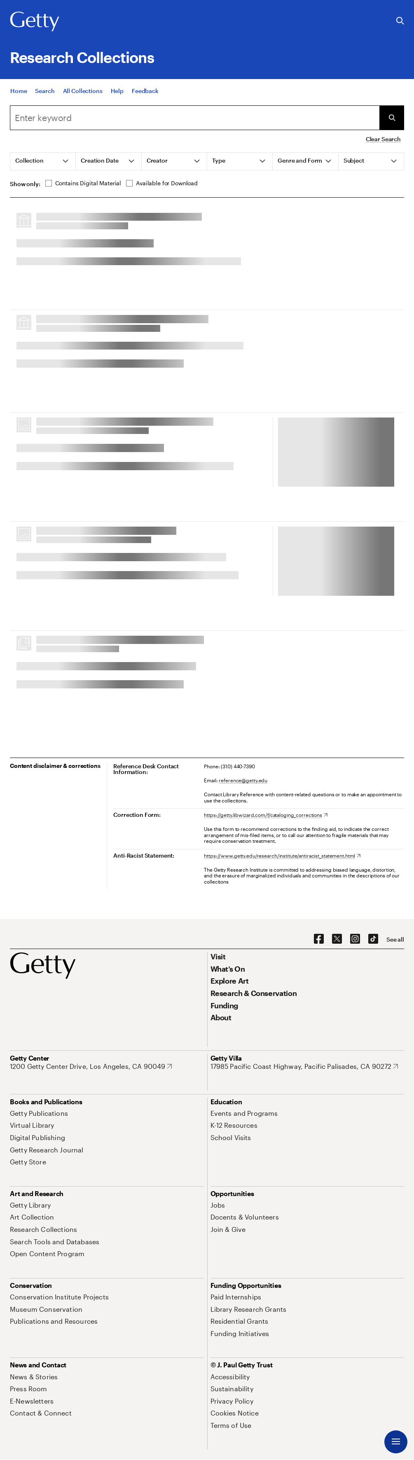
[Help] (117, 90)
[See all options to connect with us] (395, 939)
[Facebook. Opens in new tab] (319, 939)
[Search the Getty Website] (400, 21)
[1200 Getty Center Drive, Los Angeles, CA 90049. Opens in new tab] (91, 1066)
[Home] (18, 90)
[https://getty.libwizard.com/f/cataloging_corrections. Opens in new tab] (265, 815)
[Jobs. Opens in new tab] (218, 1205)
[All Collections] (83, 90)
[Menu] (395, 1441)
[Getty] (34, 22)
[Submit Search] (391, 117)
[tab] (43, 161)
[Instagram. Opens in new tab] (355, 939)
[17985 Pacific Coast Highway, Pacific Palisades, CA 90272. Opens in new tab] (304, 1066)
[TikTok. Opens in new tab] (373, 939)
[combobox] (194, 117)
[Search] (44, 90)
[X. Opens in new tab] (337, 939)
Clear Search (383, 138)
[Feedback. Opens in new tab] (145, 90)
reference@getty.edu (243, 780)
